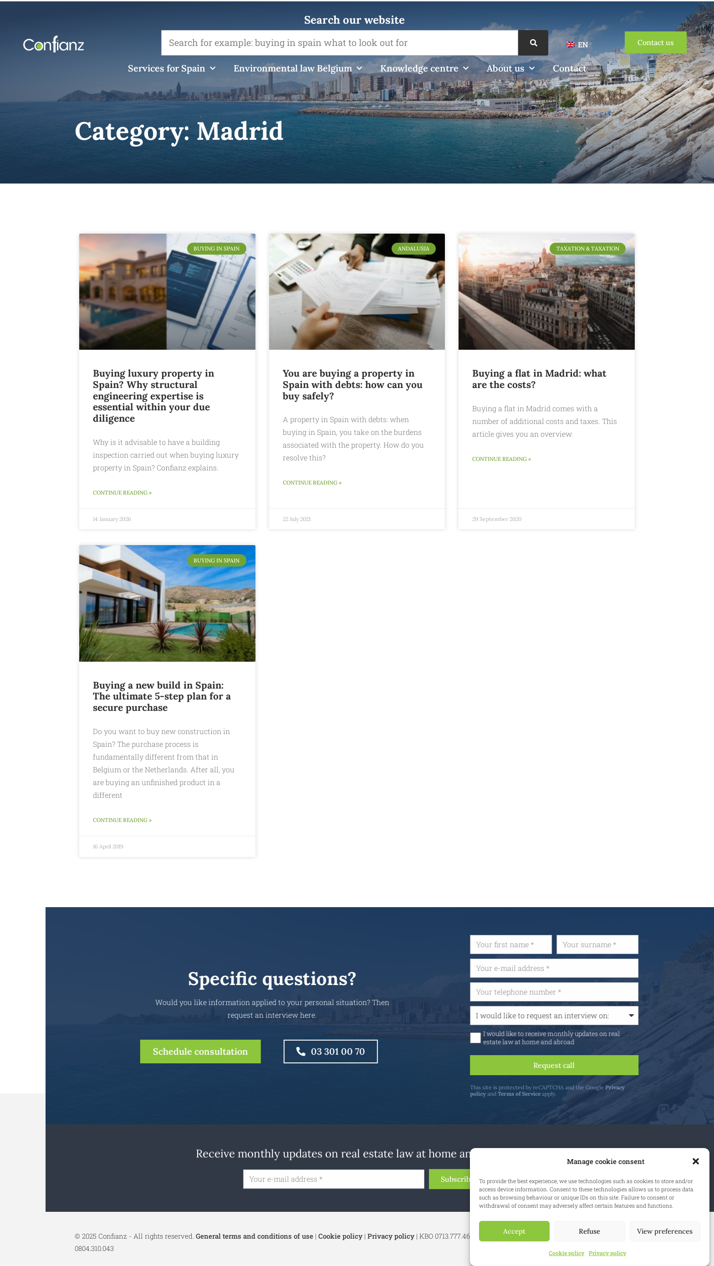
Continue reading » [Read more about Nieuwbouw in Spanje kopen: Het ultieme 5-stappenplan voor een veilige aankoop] (122, 820)
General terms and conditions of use (254, 1235)
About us (511, 68)
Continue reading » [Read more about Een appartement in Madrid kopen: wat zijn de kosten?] (501, 458)
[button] (695, 1161)
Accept (514, 1231)
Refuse (589, 1231)
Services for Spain (171, 68)
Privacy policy (607, 1252)
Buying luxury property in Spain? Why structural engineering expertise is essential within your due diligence (153, 395)
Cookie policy (566, 1252)
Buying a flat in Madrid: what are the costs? (539, 379)
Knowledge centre (424, 68)
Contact (569, 68)
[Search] (533, 43)
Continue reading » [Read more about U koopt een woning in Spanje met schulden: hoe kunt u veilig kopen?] (312, 482)
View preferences (665, 1231)
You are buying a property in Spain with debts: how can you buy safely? (353, 384)
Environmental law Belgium (298, 68)
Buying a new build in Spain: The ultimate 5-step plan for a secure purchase (162, 696)
